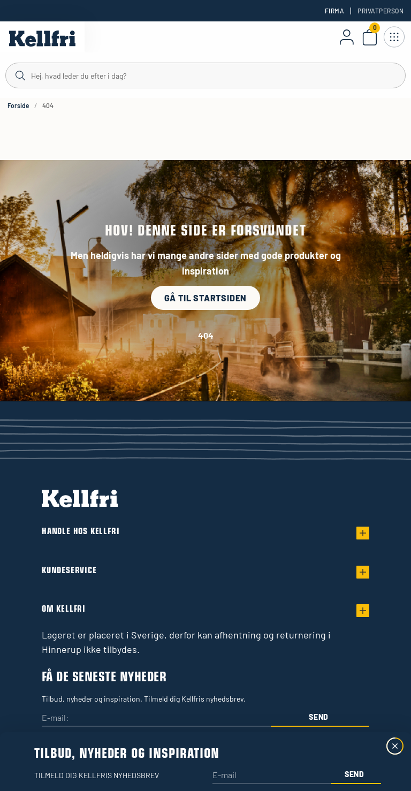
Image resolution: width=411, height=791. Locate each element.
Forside (18, 105)
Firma (334, 10)
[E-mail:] (156, 718)
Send (319, 716)
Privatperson (380, 10)
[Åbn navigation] (394, 37)
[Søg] (205, 75)
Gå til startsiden (205, 298)
